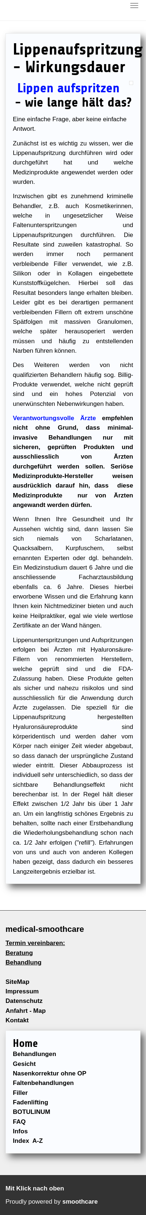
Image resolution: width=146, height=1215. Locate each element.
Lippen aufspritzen (68, 88)
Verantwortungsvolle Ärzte (54, 418)
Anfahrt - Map (26, 1010)
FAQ (19, 1121)
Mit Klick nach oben (35, 1188)
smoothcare (80, 1201)
